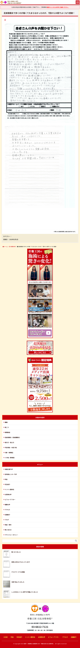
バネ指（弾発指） (10, 458)
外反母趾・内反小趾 (11, 447)
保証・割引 (8, 525)
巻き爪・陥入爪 (9, 442)
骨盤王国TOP (9, 469)
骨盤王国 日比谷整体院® (40, 613)
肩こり (7, 427)
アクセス (7, 510)
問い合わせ (8, 530)
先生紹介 (7, 484)
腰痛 (6, 422)
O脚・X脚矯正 (9, 452)
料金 (6, 479)
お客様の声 (8, 494)
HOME (6, 637)
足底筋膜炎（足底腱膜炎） (13, 437)
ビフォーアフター (10, 499)
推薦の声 (7, 504)
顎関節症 (7, 432)
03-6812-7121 (40, 627)
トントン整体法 (9, 489)
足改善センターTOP (11, 474)
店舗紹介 (7, 515)
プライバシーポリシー (11, 535)
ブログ (7, 520)
